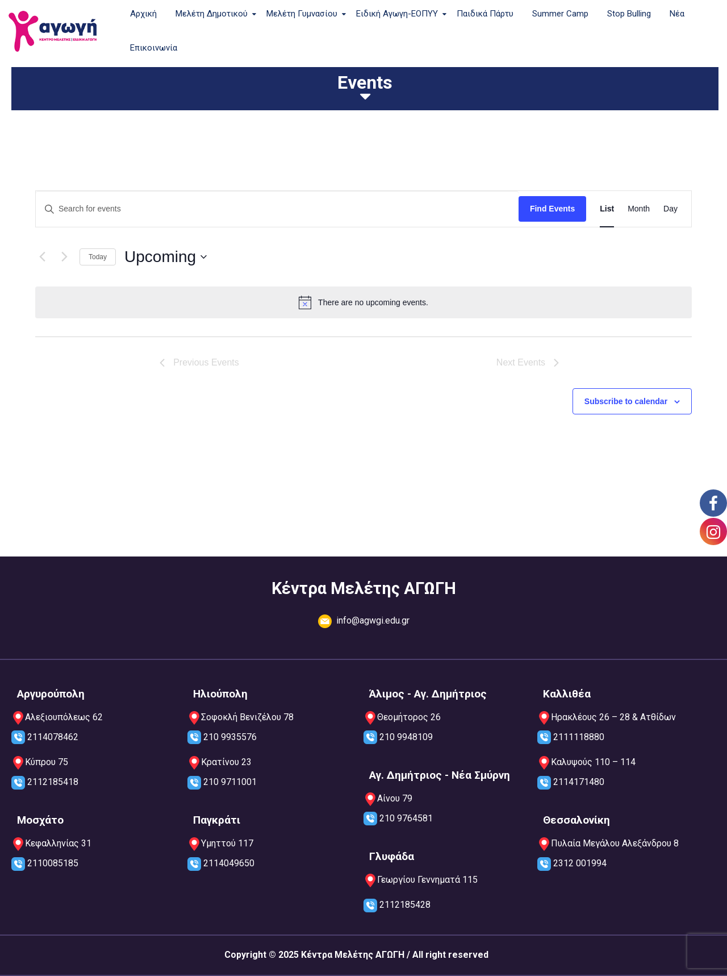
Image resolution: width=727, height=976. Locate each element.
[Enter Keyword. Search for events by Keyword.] (277, 209)
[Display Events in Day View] (670, 209)
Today (98, 257)
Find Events (552, 208)
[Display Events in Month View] (639, 209)
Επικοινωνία (153, 48)
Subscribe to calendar (625, 401)
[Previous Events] (42, 257)
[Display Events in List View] (607, 209)
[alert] (363, 302)
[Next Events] (64, 257)
